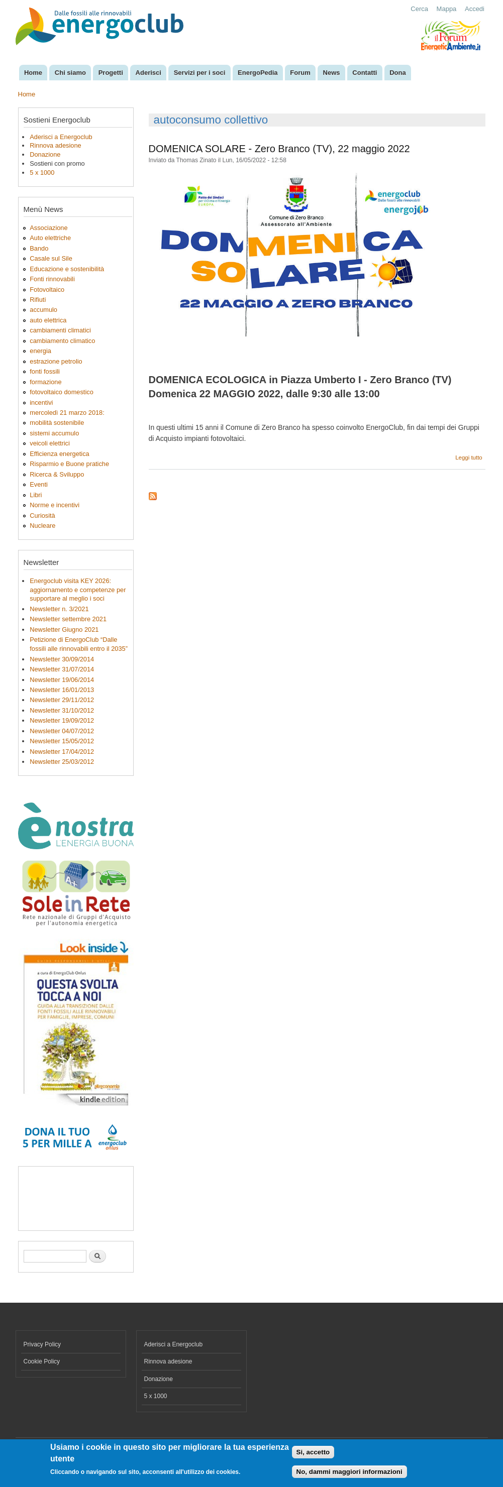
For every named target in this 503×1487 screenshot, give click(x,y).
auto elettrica (48, 320)
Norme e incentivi (54, 505)
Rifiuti (38, 299)
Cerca (419, 9)
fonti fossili (45, 371)
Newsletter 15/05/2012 (62, 741)
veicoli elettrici (50, 443)
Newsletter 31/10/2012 (62, 710)
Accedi (474, 9)
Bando (39, 248)
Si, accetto (313, 1452)
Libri (36, 495)
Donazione (45, 154)
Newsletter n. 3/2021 (59, 609)
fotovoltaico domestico (61, 392)
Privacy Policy (42, 1344)
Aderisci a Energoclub (61, 137)
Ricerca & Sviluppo (57, 474)
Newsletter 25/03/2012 (62, 761)
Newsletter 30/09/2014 (62, 659)
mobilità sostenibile (57, 422)
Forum (300, 72)
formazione (45, 382)
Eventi (39, 484)
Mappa (447, 9)
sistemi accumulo (54, 433)
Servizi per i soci (200, 72)
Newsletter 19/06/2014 (62, 679)
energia (40, 351)
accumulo (43, 309)
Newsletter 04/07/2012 (62, 731)
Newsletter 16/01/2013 (62, 690)
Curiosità (42, 515)
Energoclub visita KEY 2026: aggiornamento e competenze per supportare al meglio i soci (78, 590)
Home (33, 72)
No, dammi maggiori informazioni (349, 1471)
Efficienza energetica (59, 453)
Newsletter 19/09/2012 (62, 720)
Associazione (48, 228)
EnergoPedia (257, 72)
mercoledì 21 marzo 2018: (67, 412)
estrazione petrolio (56, 361)
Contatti (364, 72)
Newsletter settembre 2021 (68, 619)
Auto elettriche (50, 238)
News (331, 72)
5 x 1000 (42, 172)
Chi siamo (70, 72)
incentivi (41, 402)
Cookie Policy (42, 1361)
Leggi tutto (468, 457)
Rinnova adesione (55, 145)
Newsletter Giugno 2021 (64, 629)
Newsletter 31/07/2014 (62, 669)
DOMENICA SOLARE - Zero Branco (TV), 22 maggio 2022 (279, 148)
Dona (397, 72)
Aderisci (148, 72)
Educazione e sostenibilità (67, 269)
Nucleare (42, 525)
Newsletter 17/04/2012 (62, 751)
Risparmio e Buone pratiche (69, 464)
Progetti (110, 72)
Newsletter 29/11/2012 (62, 700)
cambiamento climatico (62, 341)
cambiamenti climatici (60, 330)
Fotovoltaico (47, 289)
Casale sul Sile (51, 258)
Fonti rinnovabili (52, 279)
